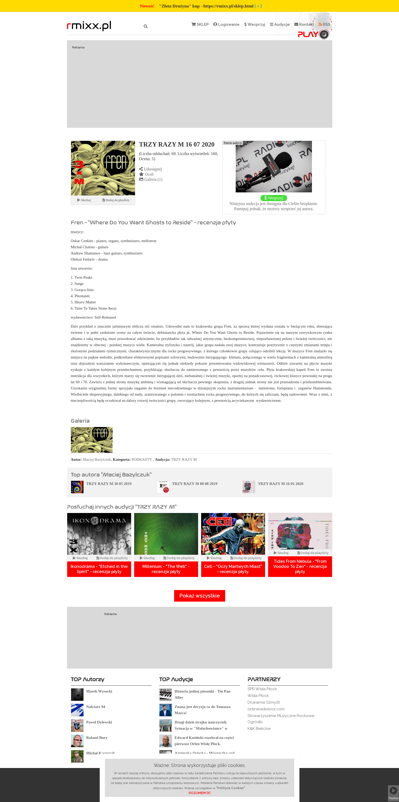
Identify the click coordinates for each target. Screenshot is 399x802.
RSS (324, 24)
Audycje (280, 24)
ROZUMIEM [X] (199, 793)
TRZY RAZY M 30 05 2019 (109, 484)
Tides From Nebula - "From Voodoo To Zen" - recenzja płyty (300, 566)
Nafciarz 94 (95, 707)
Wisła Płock (258, 695)
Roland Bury (97, 738)
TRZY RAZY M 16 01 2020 (280, 484)
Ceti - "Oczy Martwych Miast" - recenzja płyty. (233, 569)
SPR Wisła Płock (262, 689)
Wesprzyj (254, 24)
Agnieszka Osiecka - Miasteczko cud (204, 753)
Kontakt (304, 24)
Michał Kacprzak (100, 753)
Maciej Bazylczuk (97, 459)
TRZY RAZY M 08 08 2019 (194, 484)
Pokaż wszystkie (199, 596)
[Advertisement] (199, 84)
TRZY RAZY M (184, 459)
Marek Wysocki (99, 691)
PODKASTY (142, 459)
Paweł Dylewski (99, 722)
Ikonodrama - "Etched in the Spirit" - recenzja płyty (99, 569)
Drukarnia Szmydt (264, 702)
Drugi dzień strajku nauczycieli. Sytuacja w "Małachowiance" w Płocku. (201, 728)
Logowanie (226, 24)
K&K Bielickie (259, 728)
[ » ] (258, 6)
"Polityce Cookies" (230, 788)
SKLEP (200, 24)
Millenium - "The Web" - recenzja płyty (166, 569)
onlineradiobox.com (266, 709)
